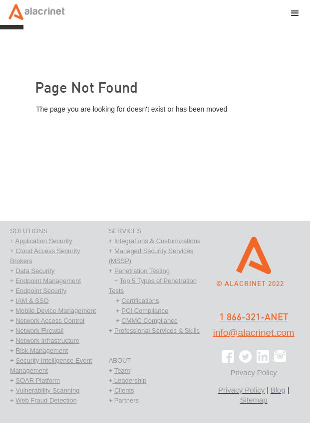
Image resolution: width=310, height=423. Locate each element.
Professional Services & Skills (157, 330)
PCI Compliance (144, 310)
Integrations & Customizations (157, 241)
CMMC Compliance (149, 320)
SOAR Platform (37, 380)
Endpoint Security (40, 290)
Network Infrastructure (47, 340)
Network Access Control (49, 320)
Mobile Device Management (55, 310)
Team (122, 370)
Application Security (43, 241)
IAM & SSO (31, 300)
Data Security (34, 271)
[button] (295, 14)
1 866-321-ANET (254, 317)
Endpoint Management (48, 280)
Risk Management (41, 350)
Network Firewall (39, 330)
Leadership (129, 380)
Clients (124, 390)
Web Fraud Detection (46, 400)
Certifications (140, 300)
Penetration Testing (142, 271)
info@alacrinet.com (254, 332)
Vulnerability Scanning (47, 390)
